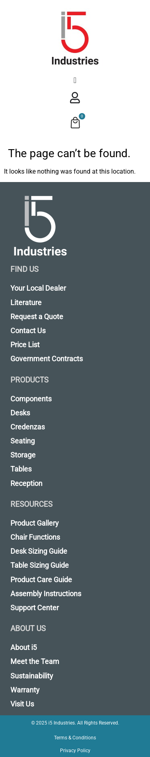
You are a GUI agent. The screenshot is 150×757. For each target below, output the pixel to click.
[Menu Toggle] (75, 80)
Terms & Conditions (75, 738)
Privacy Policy (75, 750)
